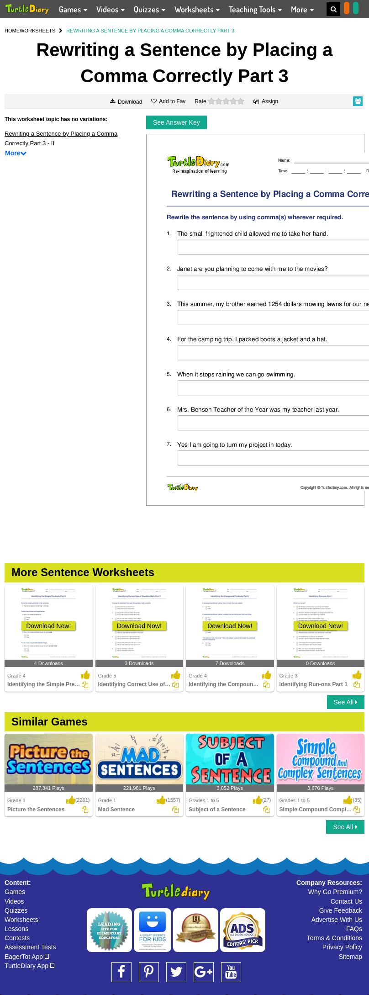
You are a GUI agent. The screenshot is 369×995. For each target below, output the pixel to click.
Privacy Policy (342, 947)
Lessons (16, 928)
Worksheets (21, 919)
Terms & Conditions (334, 938)
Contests (17, 938)
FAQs (354, 928)
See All (346, 702)
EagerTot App (27, 956)
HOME (12, 30)
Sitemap (350, 956)
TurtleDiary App (29, 965)
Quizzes (16, 910)
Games (15, 891)
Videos (14, 901)
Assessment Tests (30, 947)
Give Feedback (340, 910)
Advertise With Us (336, 919)
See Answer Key (176, 122)
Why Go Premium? (335, 891)
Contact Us (346, 901)
